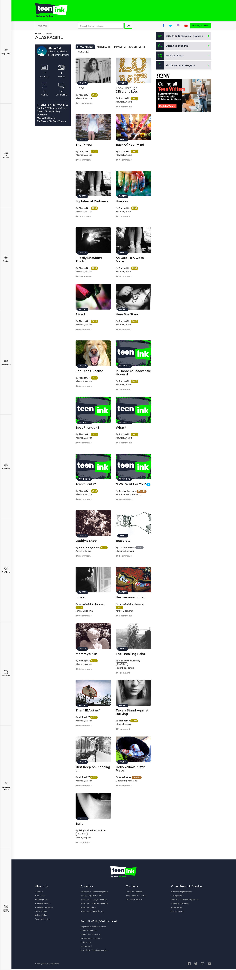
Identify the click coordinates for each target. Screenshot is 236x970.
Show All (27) (85, 47)
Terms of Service (42, 919)
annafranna (125, 776)
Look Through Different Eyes (127, 89)
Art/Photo (6, 569)
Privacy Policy (41, 916)
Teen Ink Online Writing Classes (185, 900)
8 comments (124, 106)
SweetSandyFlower (89, 547)
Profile (50, 34)
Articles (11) (104, 47)
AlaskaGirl (84, 94)
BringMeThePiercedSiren (92, 829)
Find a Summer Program (175, 66)
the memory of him (130, 597)
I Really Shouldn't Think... (89, 259)
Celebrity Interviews (44, 908)
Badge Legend (177, 912)
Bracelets (123, 540)
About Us (39, 892)
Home (38, 34)
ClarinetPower (127, 547)
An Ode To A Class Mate (130, 259)
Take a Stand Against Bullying (132, 711)
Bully (79, 823)
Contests (6, 673)
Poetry (6, 155)
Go (128, 26)
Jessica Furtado (127, 490)
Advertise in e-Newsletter (91, 912)
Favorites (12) (137, 47)
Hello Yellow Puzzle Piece (131, 768)
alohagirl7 (84, 660)
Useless (122, 201)
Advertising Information (90, 896)
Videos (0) (83, 52)
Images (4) (120, 47)
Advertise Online (88, 908)
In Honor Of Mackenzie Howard (133, 372)
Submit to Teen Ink (172, 46)
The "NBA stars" (88, 710)
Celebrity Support (42, 904)
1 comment (123, 216)
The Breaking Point (130, 653)
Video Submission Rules (90, 939)
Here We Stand (127, 314)
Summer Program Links (181, 892)
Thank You (84, 144)
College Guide (6, 908)
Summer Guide (6, 786)
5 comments (83, 276)
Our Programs (41, 900)
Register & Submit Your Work (93, 927)
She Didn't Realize (89, 370)
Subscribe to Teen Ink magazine (94, 951)
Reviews (6, 466)
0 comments (84, 329)
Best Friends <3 (87, 427)
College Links (177, 896)
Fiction (6, 258)
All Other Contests (134, 900)
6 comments (83, 159)
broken (81, 597)
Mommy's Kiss (87, 653)
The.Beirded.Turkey (129, 660)
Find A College (169, 56)
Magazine (6, 51)
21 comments (84, 103)
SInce (80, 87)
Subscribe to (180, 37)
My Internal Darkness (92, 201)
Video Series (176, 908)
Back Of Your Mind (130, 144)
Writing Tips (85, 943)
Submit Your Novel (88, 931)
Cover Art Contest (134, 892)
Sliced (80, 314)
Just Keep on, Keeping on (93, 768)
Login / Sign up (200, 26)
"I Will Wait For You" (131, 483)
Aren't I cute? (86, 483)
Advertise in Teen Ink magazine (94, 892)
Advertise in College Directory (93, 900)
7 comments (124, 159)
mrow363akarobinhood (91, 603)
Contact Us (40, 896)
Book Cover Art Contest (136, 896)
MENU (42, 26)
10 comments (124, 499)
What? (121, 427)
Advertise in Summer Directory (94, 904)
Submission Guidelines (90, 935)
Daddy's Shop (86, 540)
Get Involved (86, 947)
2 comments (83, 216)
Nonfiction (6, 362)
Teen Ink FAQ (41, 912)
